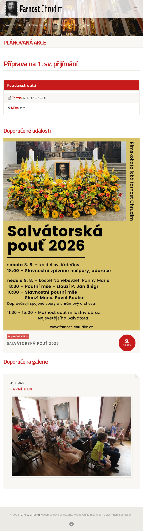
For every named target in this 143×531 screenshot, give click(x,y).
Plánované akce (40, 24)
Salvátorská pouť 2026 (33, 343)
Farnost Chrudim (30, 514)
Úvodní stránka (13, 24)
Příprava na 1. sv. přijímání (73, 24)
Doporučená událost (18, 336)
